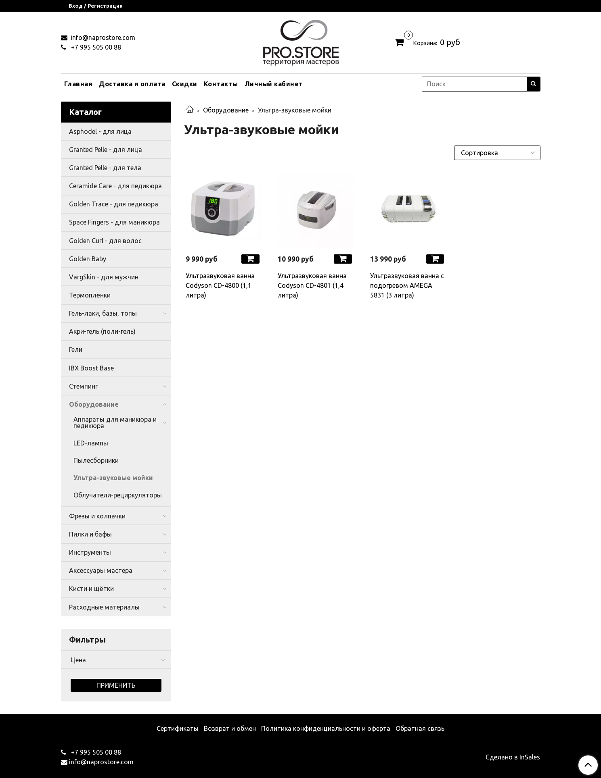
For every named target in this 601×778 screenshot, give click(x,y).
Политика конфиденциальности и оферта (325, 728)
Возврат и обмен (230, 728)
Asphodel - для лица (100, 131)
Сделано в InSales (513, 757)
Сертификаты (178, 728)
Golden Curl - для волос (105, 240)
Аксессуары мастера (100, 570)
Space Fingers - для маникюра (114, 222)
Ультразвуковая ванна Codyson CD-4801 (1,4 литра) (312, 285)
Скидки (184, 83)
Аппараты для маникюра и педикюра (115, 422)
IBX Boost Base (91, 368)
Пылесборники (96, 460)
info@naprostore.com (102, 37)
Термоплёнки (90, 295)
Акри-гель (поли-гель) (102, 331)
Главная (78, 83)
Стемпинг (83, 386)
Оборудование (226, 110)
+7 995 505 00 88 (95, 47)
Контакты (221, 83)
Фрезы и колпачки (97, 516)
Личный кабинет (274, 83)
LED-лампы (90, 443)
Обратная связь (420, 728)
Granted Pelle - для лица (105, 149)
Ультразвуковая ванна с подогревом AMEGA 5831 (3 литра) (407, 285)
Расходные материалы (104, 607)
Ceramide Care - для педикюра (115, 185)
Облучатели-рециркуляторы (117, 495)
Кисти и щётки (91, 588)
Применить (116, 685)
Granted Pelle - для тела (105, 167)
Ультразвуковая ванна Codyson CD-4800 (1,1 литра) (220, 285)
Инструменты (90, 552)
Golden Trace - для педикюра (113, 204)
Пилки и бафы (90, 534)
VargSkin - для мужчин (103, 277)
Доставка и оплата (132, 83)
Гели (75, 349)
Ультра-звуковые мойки (113, 477)
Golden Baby (87, 258)
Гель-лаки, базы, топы (103, 313)
